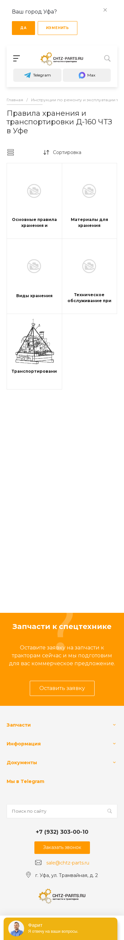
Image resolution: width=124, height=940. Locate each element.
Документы (22, 763)
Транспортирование (36, 371)
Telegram (37, 75)
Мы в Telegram (25, 781)
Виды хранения (34, 295)
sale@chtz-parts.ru (67, 863)
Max (86, 75)
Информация (24, 744)
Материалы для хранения (89, 222)
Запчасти (19, 725)
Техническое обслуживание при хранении (89, 300)
